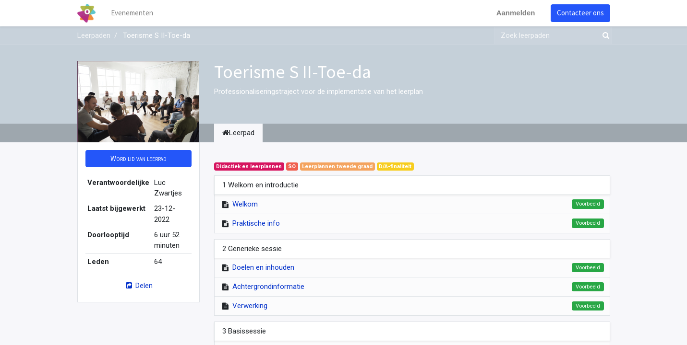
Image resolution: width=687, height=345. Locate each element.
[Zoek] (604, 36)
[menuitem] (132, 13)
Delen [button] (138, 285)
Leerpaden (93, 35)
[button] (138, 159)
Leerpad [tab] (238, 132)
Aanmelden (515, 13)
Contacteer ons (580, 12)
